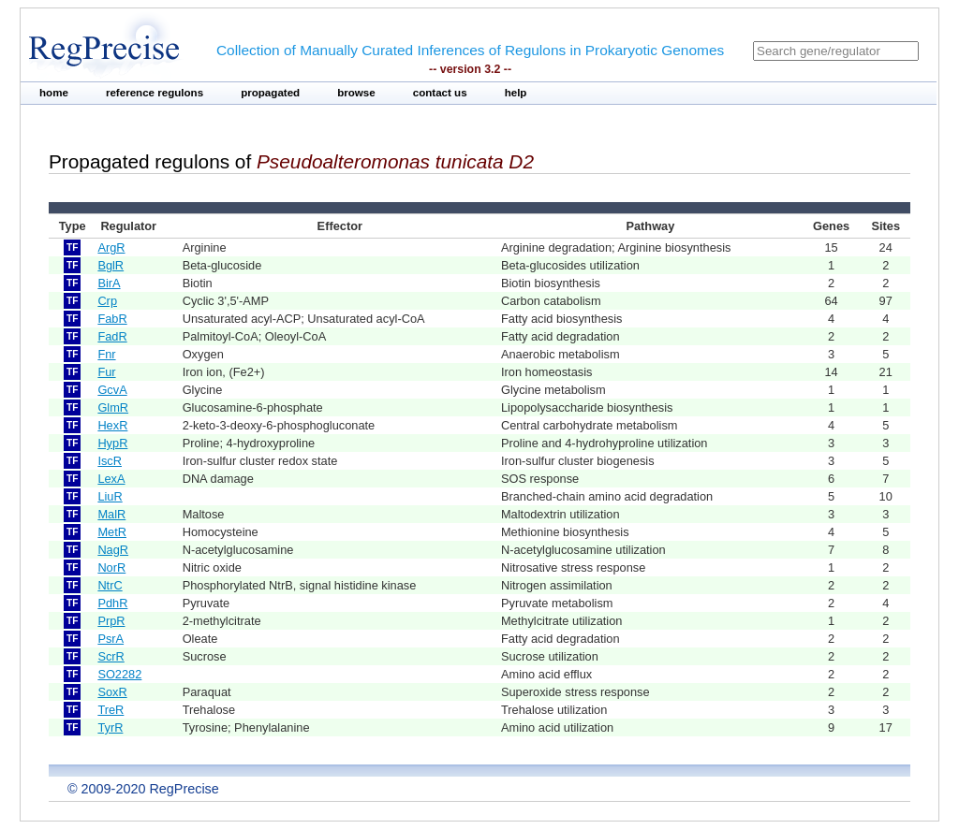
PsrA (110, 639)
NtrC (109, 585)
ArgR (111, 247)
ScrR (110, 656)
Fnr (106, 354)
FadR (111, 336)
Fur (106, 372)
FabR (111, 319)
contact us (440, 92)
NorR (111, 567)
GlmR (112, 407)
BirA (108, 283)
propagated (270, 92)
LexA (111, 479)
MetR (111, 532)
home (53, 92)
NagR (112, 550)
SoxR (111, 692)
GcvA (111, 390)
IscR (109, 461)
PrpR (111, 621)
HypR (112, 443)
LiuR (109, 496)
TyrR (110, 727)
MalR (111, 514)
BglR (110, 265)
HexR (112, 425)
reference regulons (154, 92)
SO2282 (119, 674)
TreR (110, 710)
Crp (107, 301)
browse (356, 92)
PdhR (112, 603)
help (516, 92)
